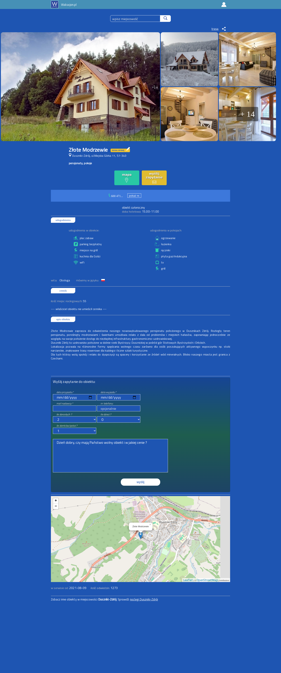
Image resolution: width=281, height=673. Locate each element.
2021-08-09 (77, 588)
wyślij (140, 482)
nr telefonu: (107, 403)
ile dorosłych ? (64, 414)
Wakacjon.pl (69, 5)
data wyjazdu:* (108, 392)
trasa (214, 29)
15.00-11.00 (140, 211)
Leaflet (188, 580)
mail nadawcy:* (64, 403)
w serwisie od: (60, 588)
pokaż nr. (134, 195)
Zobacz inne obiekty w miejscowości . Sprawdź (90, 599)
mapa (140, 498)
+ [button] (56, 501)
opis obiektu (63, 319)
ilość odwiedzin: (104, 588)
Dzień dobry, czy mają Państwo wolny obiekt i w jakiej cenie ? (110, 455)
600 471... (117, 196)
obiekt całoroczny (133, 207)
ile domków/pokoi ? (66, 425)
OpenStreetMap (207, 580)
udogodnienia (63, 220)
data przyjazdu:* (65, 392)
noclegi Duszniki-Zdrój (144, 599)
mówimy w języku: (87, 280)
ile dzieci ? (106, 414)
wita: (54, 280)
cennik (63, 290)
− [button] (56, 506)
